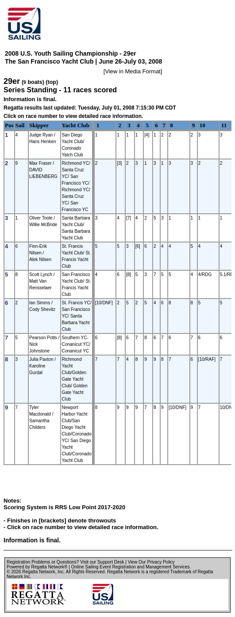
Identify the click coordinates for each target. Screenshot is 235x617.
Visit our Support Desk (102, 562)
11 (224, 125)
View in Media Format (132, 71)
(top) (52, 82)
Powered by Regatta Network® (37, 566)
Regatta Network (38, 571)
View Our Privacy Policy (151, 562)
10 (202, 125)
